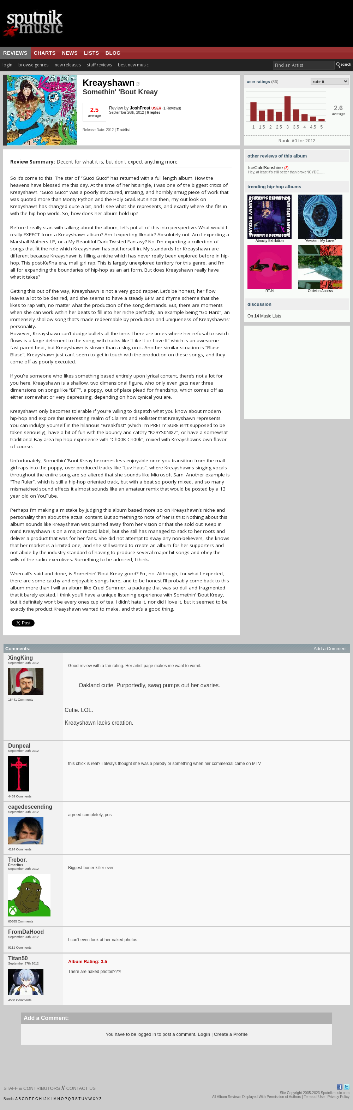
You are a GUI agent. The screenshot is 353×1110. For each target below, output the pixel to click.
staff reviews (99, 65)
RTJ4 (269, 291)
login (7, 65)
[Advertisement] (297, 375)
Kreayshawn (111, 83)
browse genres (33, 65)
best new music (133, 65)
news (70, 53)
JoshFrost (140, 108)
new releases (68, 65)
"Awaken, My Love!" (320, 241)
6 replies (153, 112)
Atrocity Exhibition (269, 241)
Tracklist (123, 130)
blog (113, 53)
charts (45, 53)
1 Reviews (172, 108)
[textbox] (304, 65)
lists (91, 53)
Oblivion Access (320, 291)
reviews (15, 53)
